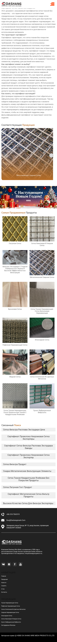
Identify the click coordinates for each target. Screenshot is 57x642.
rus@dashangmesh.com (15, 520)
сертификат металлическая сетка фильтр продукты (28, 495)
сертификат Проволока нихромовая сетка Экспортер (28, 456)
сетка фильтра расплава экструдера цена (24, 429)
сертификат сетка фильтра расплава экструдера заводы (28, 446)
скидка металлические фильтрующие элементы (27, 471)
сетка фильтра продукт (14, 464)
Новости (3, 582)
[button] (51, 155)
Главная (3, 576)
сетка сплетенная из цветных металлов (13, 609)
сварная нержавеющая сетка (10, 612)
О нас (3, 589)
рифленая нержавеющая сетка (10, 606)
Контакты (4, 592)
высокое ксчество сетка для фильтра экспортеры (28, 503)
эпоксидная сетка (6, 615)
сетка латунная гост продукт (17, 487)
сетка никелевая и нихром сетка (11, 619)
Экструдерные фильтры (8, 625)
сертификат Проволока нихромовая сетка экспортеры (28, 437)
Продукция (4, 579)
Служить (3, 585)
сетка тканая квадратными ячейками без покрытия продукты (28, 479)
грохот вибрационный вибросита (11, 622)
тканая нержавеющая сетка (9, 603)
